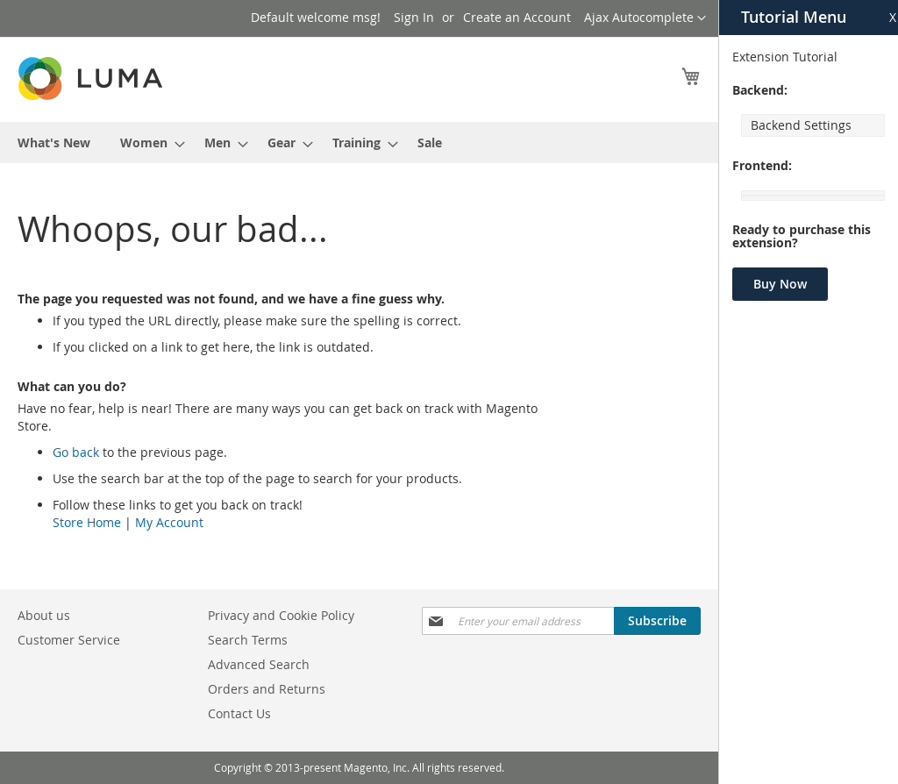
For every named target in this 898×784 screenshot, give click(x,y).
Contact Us (239, 713)
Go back (76, 452)
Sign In (414, 17)
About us (44, 615)
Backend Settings (801, 125)
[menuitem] (54, 142)
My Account (169, 522)
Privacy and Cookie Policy (281, 615)
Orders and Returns (266, 689)
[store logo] (92, 78)
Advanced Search (259, 664)
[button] (645, 18)
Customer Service (69, 639)
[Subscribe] (657, 621)
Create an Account (517, 17)
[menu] (359, 142)
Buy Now (780, 283)
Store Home (87, 522)
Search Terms (248, 639)
